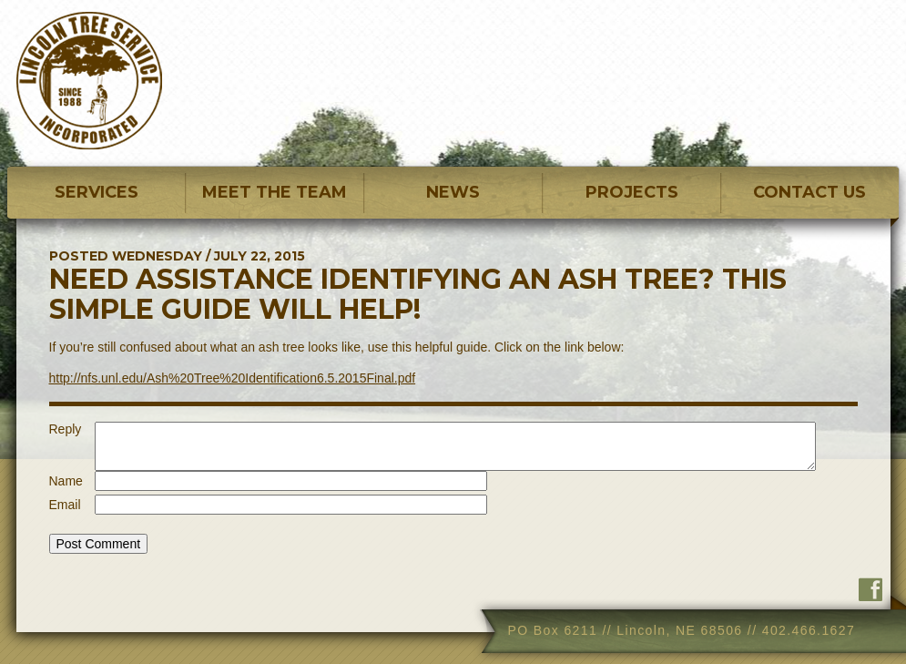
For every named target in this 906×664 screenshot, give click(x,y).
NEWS (453, 192)
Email (65, 504)
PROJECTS (631, 192)
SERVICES (96, 192)
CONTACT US (809, 192)
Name (66, 481)
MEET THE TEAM (274, 192)
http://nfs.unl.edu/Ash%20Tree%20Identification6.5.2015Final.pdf (232, 378)
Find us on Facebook (870, 589)
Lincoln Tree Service (89, 80)
